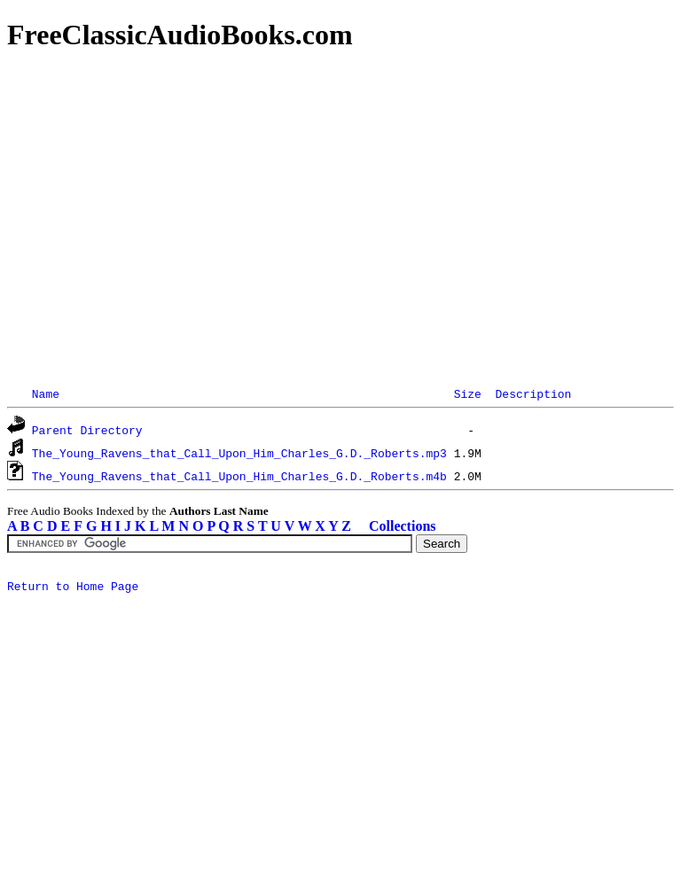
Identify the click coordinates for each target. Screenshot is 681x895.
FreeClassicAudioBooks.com (180, 35)
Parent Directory (87, 430)
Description (533, 393)
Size (467, 393)
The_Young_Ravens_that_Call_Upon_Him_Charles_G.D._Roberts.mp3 (239, 453)
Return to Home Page (72, 588)
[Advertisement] (340, 195)
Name (45, 393)
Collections (402, 525)
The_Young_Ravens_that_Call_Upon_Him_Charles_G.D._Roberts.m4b (239, 476)
